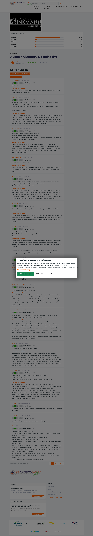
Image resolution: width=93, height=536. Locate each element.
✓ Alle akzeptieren (25, 274)
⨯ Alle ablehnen (41, 274)
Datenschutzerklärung (23, 270)
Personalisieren (57, 274)
